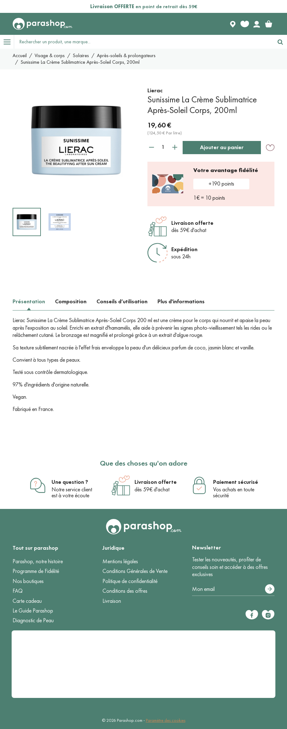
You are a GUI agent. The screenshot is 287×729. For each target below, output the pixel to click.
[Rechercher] (280, 42)
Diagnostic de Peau (33, 620)
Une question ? (70, 481)
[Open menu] (7, 42)
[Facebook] (252, 614)
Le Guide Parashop (33, 610)
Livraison (111, 600)
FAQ (18, 590)
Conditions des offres (124, 590)
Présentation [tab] (29, 301)
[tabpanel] (143, 365)
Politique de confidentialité (129, 581)
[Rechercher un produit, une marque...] (143, 42)
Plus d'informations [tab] (181, 301)
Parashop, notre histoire (38, 561)
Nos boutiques (28, 581)
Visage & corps (50, 55)
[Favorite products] (245, 24)
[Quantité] (163, 147)
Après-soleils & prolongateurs (126, 55)
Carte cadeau (27, 600)
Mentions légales (120, 561)
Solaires (81, 55)
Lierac (155, 90)
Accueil (20, 55)
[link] (268, 24)
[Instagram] (268, 614)
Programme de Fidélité (36, 571)
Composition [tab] (70, 301)
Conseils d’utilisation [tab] (122, 301)
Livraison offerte (192, 222)
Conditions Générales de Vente (135, 571)
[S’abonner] (269, 589)
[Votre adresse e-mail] (233, 589)
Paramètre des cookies (165, 720)
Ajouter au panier (222, 147)
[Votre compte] (256, 24)
